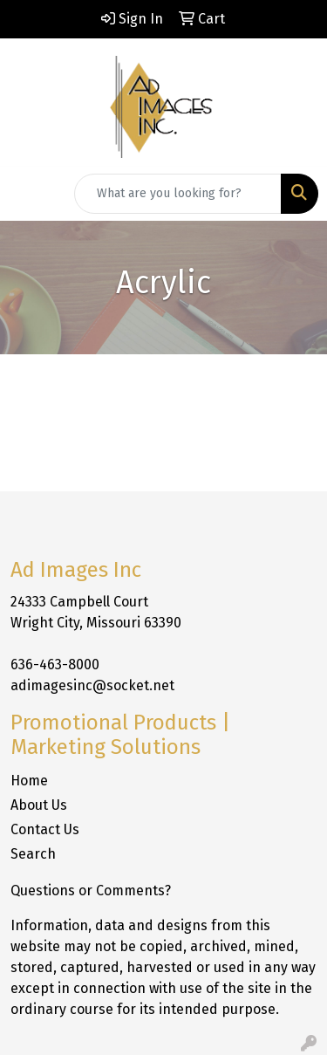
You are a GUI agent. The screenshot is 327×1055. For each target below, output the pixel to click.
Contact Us (44, 829)
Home (29, 780)
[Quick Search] (178, 194)
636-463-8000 (54, 664)
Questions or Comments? (90, 890)
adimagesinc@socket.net (92, 685)
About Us (38, 805)
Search (33, 854)
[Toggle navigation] (27, 194)
